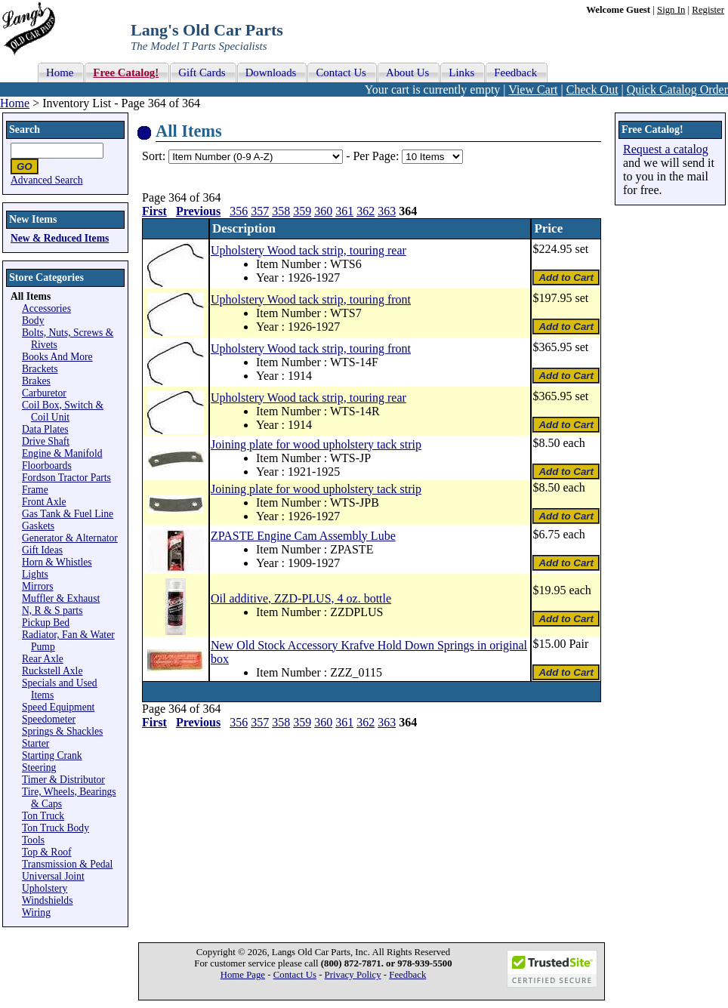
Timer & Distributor (63, 779)
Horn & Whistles (57, 562)
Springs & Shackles (62, 731)
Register (708, 10)
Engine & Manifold (62, 453)
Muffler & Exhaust (61, 598)
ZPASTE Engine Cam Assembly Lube (303, 535)
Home (14, 103)
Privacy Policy (353, 974)
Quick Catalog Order (677, 89)
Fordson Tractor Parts (66, 477)
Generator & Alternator (70, 538)
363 (387, 211)
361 (344, 211)
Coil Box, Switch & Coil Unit (62, 411)
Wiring (36, 912)
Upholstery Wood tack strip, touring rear (308, 250)
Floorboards (47, 465)
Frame (35, 489)
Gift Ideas (42, 550)
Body (33, 320)
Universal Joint (53, 876)
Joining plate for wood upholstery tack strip (316, 444)
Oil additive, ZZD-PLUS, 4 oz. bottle (301, 598)
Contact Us (294, 974)
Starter (35, 743)
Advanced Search (47, 180)
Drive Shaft (45, 441)
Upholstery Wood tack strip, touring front (311, 299)
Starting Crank (52, 755)
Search (24, 129)
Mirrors (38, 586)
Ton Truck (43, 816)
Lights (35, 574)
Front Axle (44, 501)
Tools (33, 840)
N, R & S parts (52, 610)
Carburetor (44, 393)
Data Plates (45, 429)
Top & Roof (47, 852)
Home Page (243, 974)
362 (365, 211)
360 (323, 211)
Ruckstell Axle (52, 671)
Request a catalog (665, 149)
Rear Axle (42, 658)
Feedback (407, 974)
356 (239, 211)
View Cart (532, 89)
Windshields (47, 900)
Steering (39, 767)
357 (260, 211)
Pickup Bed (45, 622)
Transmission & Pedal (67, 864)
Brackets (40, 369)
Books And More (57, 356)
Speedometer (49, 719)
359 (302, 211)
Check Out (592, 89)
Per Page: (377, 156)
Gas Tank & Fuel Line (67, 513)
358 (281, 211)
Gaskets (38, 526)
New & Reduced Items (60, 238)
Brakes (36, 381)
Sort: (153, 156)
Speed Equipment (58, 707)
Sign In (671, 10)
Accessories (46, 308)
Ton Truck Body (55, 828)
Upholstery (44, 888)
